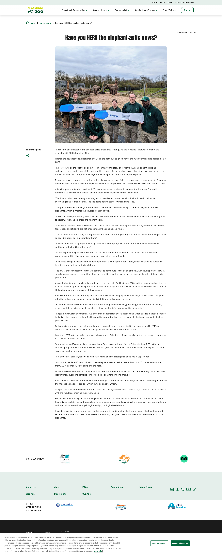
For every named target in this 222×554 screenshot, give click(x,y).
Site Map (30, 493)
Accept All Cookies (180, 543)
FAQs (85, 487)
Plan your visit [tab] (122, 10)
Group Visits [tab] (170, 10)
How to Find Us (158, 2)
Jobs (56, 487)
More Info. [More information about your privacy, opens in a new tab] (98, 551)
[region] (111, 543)
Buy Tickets (60, 493)
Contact (170, 2)
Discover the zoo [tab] (101, 10)
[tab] (187, 10)
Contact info (117, 487)
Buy (187, 10)
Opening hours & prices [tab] (146, 10)
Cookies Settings (159, 543)
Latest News (188, 2)
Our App (86, 493)
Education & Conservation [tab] (75, 10)
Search (178, 2)
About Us (31, 487)
